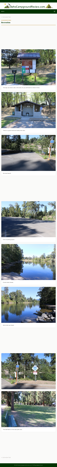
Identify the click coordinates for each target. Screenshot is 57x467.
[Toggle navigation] (54, 11)
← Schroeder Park (6, 17)
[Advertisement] (28, 38)
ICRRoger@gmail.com (38, 465)
